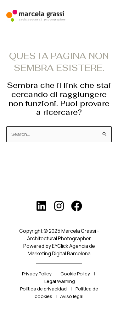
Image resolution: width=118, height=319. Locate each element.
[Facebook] (76, 205)
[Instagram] (59, 205)
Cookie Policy (75, 273)
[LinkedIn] (41, 205)
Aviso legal (71, 296)
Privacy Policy (37, 273)
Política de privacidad (43, 288)
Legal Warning (59, 281)
